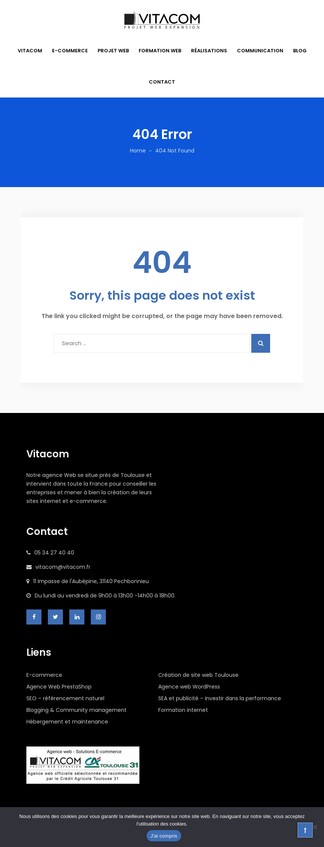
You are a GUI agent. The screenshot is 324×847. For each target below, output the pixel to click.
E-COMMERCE (70, 50)
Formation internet (183, 710)
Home (138, 150)
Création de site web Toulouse (198, 675)
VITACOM (30, 50)
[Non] (314, 827)
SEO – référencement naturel (65, 698)
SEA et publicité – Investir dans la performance (219, 698)
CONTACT (162, 81)
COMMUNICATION (260, 50)
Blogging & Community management (76, 710)
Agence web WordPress (189, 686)
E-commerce (44, 675)
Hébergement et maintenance (67, 721)
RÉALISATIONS (209, 50)
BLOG (300, 50)
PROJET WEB (113, 50)
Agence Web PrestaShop (59, 686)
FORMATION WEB (160, 50)
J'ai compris (163, 836)
